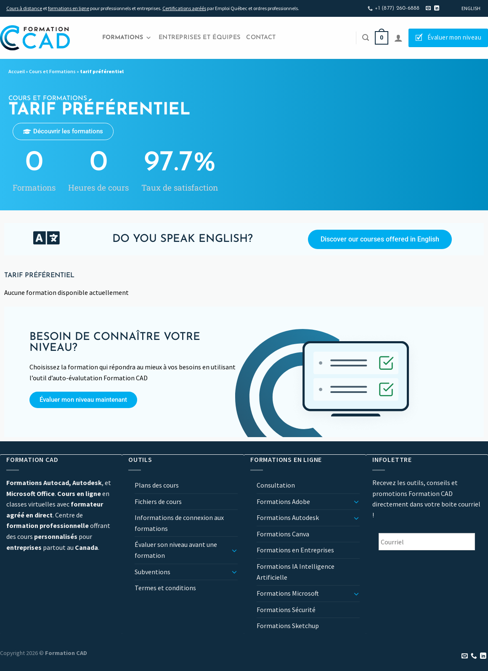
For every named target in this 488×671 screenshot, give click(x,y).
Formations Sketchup (288, 625)
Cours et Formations (52, 71)
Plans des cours (157, 485)
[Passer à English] (471, 8)
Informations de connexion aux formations (179, 523)
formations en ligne (68, 8)
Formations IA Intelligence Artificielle (295, 571)
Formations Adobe (283, 501)
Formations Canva (283, 534)
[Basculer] (234, 550)
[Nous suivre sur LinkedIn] (436, 8)
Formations (126, 37)
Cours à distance (24, 8)
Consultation (276, 485)
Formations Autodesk (288, 517)
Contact (261, 37)
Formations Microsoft (288, 593)
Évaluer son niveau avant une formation (176, 550)
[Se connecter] (398, 38)
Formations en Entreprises (295, 550)
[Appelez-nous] (474, 656)
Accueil (16, 71)
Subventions (152, 572)
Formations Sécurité (286, 609)
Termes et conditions (165, 587)
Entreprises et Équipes (199, 37)
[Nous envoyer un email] (428, 8)
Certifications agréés (184, 8)
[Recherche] (365, 37)
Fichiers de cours (158, 501)
